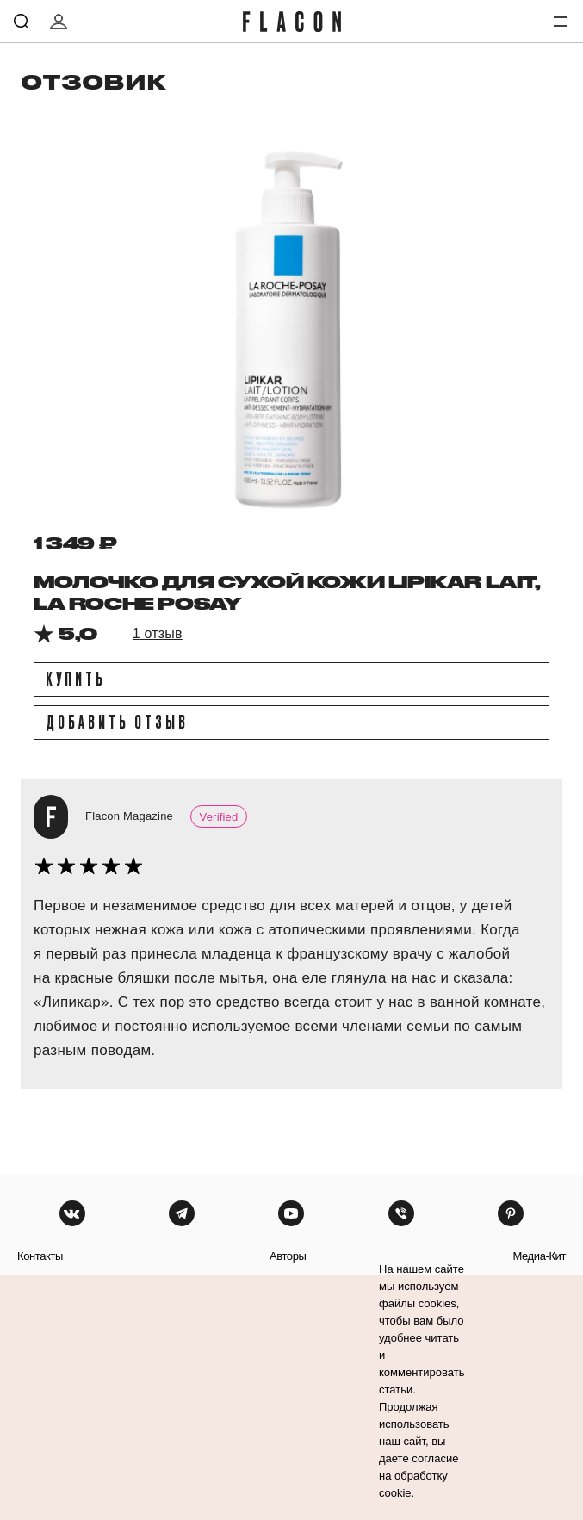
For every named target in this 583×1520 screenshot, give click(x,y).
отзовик (93, 81)
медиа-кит (539, 1256)
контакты (40, 1256)
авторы (288, 1256)
